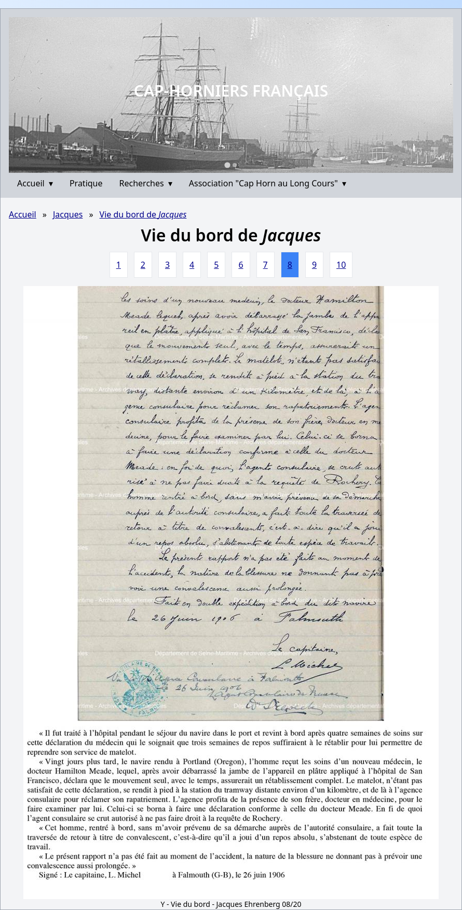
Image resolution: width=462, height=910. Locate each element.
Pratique (86, 183)
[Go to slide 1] (227, 165)
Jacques (68, 214)
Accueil (35, 183)
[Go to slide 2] (235, 165)
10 (341, 264)
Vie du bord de (143, 214)
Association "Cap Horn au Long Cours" (267, 183)
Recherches (145, 183)
